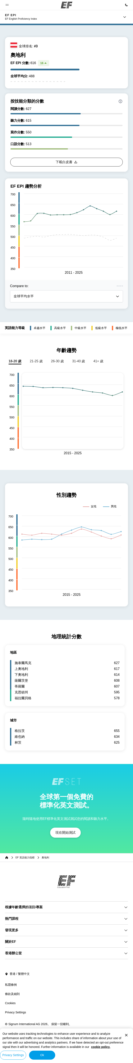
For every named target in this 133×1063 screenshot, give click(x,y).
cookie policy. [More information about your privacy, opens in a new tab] (100, 1047)
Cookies (10, 1003)
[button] (7, 5)
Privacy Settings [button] (15, 1012)
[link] (21, 17)
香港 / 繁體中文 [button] (17, 974)
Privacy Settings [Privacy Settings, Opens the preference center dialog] (13, 1055)
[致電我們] (126, 5)
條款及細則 (12, 994)
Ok (42, 1055)
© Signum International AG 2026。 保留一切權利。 (38, 1024)
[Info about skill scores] (120, 101)
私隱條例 (11, 984)
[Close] (126, 1035)
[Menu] (124, 17)
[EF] (66, 5)
